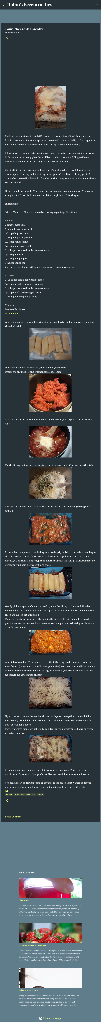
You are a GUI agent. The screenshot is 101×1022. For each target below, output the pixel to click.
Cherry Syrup (24, 900)
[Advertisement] (50, 62)
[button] (6, 38)
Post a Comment (13, 816)
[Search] (56, 5)
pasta (40, 794)
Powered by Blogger (50, 1018)
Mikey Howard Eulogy (28, 990)
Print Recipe (11, 313)
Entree (9, 794)
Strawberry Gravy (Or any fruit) (32, 945)
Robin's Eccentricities (29, 4)
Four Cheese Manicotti (25, 794)
